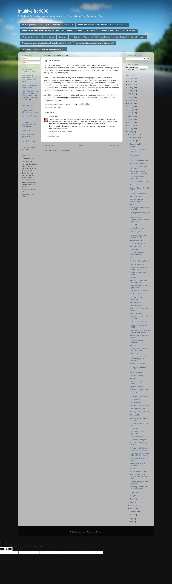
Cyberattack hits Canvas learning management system (44, 49)
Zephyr (51, 116)
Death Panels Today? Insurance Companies (138, 172)
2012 (130, 122)
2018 (130, 103)
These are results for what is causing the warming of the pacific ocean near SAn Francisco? (58, 31)
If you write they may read (139, 160)
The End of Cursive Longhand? (136, 298)
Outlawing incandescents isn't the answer (139, 488)
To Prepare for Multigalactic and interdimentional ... (139, 449)
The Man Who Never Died (139, 182)
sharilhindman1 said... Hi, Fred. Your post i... (139, 200)
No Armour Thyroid (136, 196)
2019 (130, 100)
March (132, 508)
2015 (130, 113)
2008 (130, 519)
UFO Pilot (133, 345)
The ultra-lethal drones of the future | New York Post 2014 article (29, 78)
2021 (130, 94)
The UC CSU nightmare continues (138, 167)
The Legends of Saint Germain (137, 177)
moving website (135, 399)
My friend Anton (135, 258)
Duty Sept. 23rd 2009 (137, 246)
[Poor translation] (9, 549)
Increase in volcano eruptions (136, 341)
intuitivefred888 (30, 158)
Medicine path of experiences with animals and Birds (139, 220)
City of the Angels (136, 372)
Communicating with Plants (139, 405)
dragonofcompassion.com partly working (139, 287)
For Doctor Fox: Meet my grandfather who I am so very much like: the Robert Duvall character (107, 37)
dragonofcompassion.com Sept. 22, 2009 (139, 268)
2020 (130, 97)
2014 (130, 116)
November (134, 138)
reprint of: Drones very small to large (30, 86)
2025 (130, 81)
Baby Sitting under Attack (139, 163)
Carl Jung (133, 277)
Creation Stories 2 (136, 302)
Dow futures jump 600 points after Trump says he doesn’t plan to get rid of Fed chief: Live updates (30, 95)
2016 (130, 110)
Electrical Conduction (137, 243)
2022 (130, 91)
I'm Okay (133, 378)
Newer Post (49, 145)
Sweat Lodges (135, 249)
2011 (130, 125)
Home (82, 145)
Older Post (114, 145)
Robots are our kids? (137, 185)
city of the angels (55, 107)
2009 (130, 132)
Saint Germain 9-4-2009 (138, 437)
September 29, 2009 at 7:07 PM (60, 131)
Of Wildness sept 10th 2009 (139, 390)
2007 (130, 522)
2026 (130, 78)
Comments (28, 63)
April (132, 505)
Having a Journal (136, 240)
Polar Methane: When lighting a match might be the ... (139, 476)
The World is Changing (138, 440)
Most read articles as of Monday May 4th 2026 (117, 31)
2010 (130, 129)
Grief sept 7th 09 (136, 415)
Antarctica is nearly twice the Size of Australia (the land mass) (46, 43)
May (131, 502)
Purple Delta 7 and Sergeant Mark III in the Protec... (140, 454)
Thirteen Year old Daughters (140, 322)
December (134, 134)
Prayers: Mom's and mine (139, 471)
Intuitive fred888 (33, 11)
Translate (140, 69)
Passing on (134, 428)
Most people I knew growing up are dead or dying (140, 331)
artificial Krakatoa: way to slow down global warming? (139, 359)
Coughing (62, 37)
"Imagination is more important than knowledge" (137, 230)
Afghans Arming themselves (140, 393)
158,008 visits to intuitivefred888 (28, 135)
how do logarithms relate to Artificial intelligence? (94, 43)
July (131, 496)
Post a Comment (53, 136)
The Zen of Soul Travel (138, 294)
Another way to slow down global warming (139, 349)
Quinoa (132, 468)
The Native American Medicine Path (137, 254)
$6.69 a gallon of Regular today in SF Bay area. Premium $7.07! (47, 25)
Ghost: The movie (136, 313)
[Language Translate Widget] (137, 67)
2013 (130, 119)
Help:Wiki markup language (28, 148)
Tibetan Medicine (136, 225)
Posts (26, 59)
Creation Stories (135, 305)
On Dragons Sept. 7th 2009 (139, 412)
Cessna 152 (26, 130)
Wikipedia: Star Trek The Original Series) (38, 37)
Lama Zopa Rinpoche (137, 409)
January (133, 515)
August (132, 493)
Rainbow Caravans (136, 402)
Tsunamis (133, 147)
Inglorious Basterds (136, 387)
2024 (130, 84)
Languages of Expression (139, 291)
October (133, 141)
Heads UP (133, 204)
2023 (130, 88)
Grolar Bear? (134, 353)
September (134, 144)
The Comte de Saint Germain (137, 432)
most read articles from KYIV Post (28, 105)
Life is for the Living (136, 375)
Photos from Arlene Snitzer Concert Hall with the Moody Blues (102, 25)
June (132, 499)
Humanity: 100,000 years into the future (139, 281)
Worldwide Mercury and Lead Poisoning (138, 236)
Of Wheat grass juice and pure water (139, 483)
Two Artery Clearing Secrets (140, 261)
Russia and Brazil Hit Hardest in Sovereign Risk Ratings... (29, 124)
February (133, 512)
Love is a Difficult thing (138, 193)
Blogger (99, 532)
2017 (130, 107)
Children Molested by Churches (137, 464)
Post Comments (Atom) (61, 150)
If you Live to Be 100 (137, 264)
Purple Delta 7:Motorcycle (139, 396)
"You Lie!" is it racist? (137, 364)
